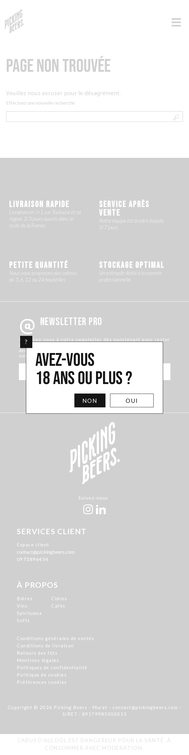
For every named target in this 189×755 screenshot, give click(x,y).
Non (90, 400)
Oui (132, 400)
